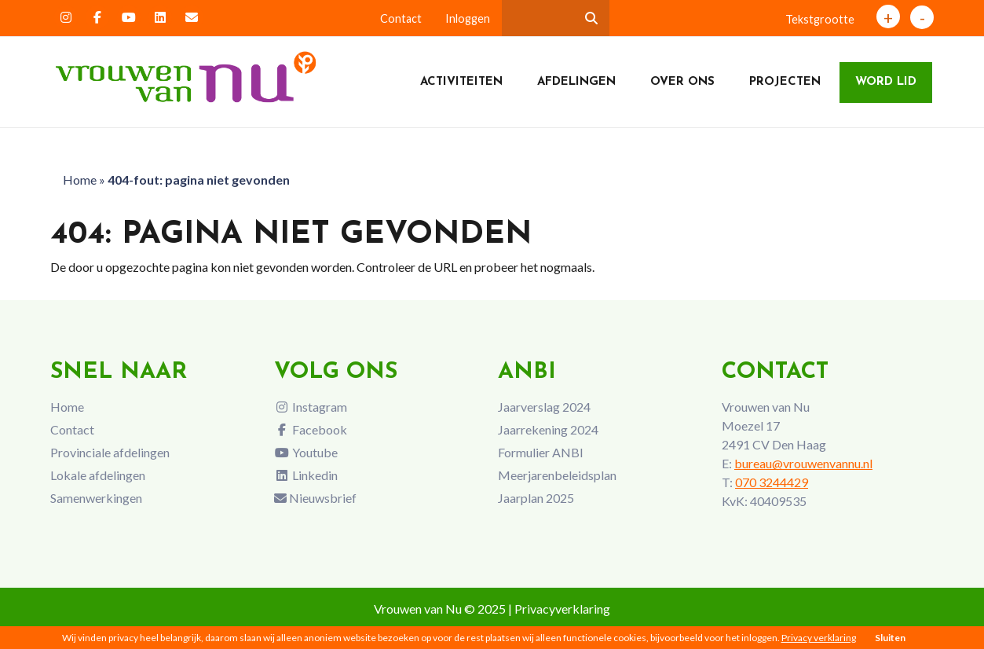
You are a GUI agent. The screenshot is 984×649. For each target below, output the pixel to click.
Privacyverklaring (562, 608)
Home (80, 179)
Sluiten (890, 638)
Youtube (306, 452)
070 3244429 (771, 482)
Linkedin (306, 475)
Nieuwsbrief (315, 497)
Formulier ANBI (540, 452)
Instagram (310, 406)
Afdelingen (576, 82)
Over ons (682, 82)
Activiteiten (461, 82)
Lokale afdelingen (97, 475)
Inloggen (467, 18)
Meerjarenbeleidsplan (557, 475)
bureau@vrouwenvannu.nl (803, 463)
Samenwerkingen (96, 497)
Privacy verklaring (818, 638)
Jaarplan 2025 (536, 497)
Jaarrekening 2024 (548, 429)
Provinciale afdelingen (110, 452)
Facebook (310, 429)
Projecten (785, 82)
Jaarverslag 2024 (544, 406)
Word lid (885, 82)
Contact (401, 18)
